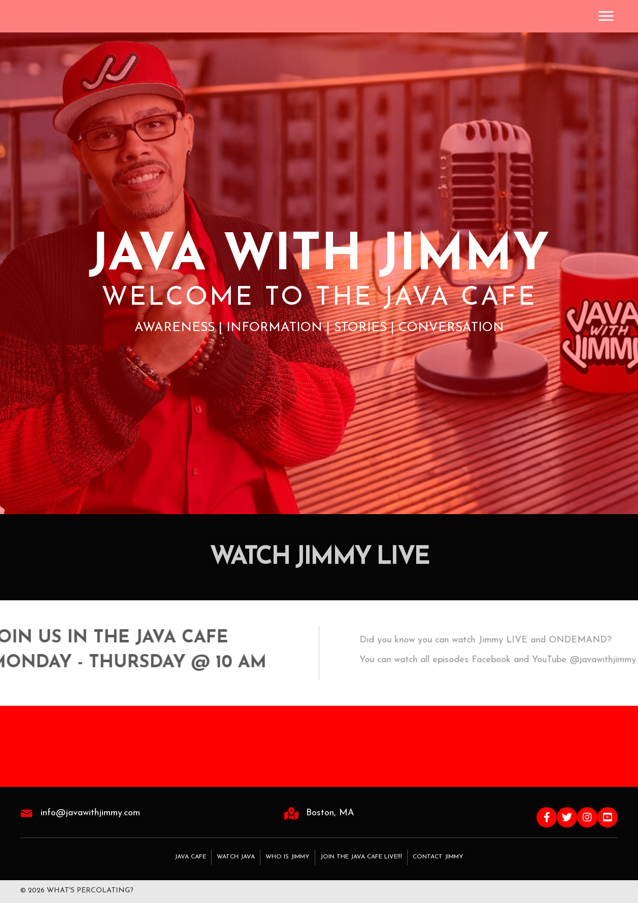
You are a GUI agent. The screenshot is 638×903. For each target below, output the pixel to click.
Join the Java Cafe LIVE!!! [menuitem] (361, 857)
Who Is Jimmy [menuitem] (287, 857)
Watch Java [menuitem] (236, 857)
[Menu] (606, 16)
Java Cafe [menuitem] (190, 857)
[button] (546, 817)
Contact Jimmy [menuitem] (438, 857)
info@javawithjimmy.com (90, 813)
